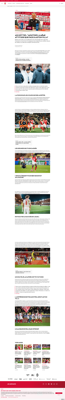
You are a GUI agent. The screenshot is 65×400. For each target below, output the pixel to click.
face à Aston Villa (41, 50)
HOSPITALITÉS (16, 0)
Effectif (13, 3)
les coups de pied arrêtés (22, 101)
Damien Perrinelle (18, 98)
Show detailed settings (4, 397)
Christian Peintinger (45, 97)
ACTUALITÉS (10, 3)
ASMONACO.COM (3, 0)
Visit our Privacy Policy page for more (13, 397)
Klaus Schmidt (39, 97)
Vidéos (31, 3)
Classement (27, 3)
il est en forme (25, 180)
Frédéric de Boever (33, 98)
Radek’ (48, 333)
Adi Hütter (19, 53)
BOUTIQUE (11, 0)
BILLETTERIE (7, 0)
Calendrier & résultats (20, 3)
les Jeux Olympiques (28, 192)
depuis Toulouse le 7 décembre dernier (38, 52)
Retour (16, 10)
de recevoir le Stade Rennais (42, 53)
